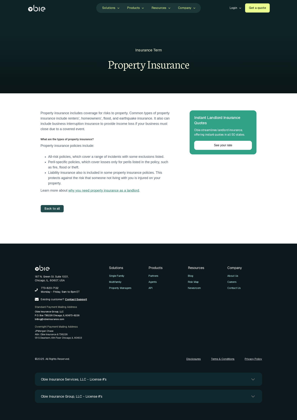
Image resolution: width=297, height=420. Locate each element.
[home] (36, 8)
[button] (110, 8)
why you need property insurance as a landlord (103, 190)
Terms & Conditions (223, 359)
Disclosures (193, 359)
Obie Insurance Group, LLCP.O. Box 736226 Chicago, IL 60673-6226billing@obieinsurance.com (57, 315)
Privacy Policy (253, 359)
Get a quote (257, 8)
